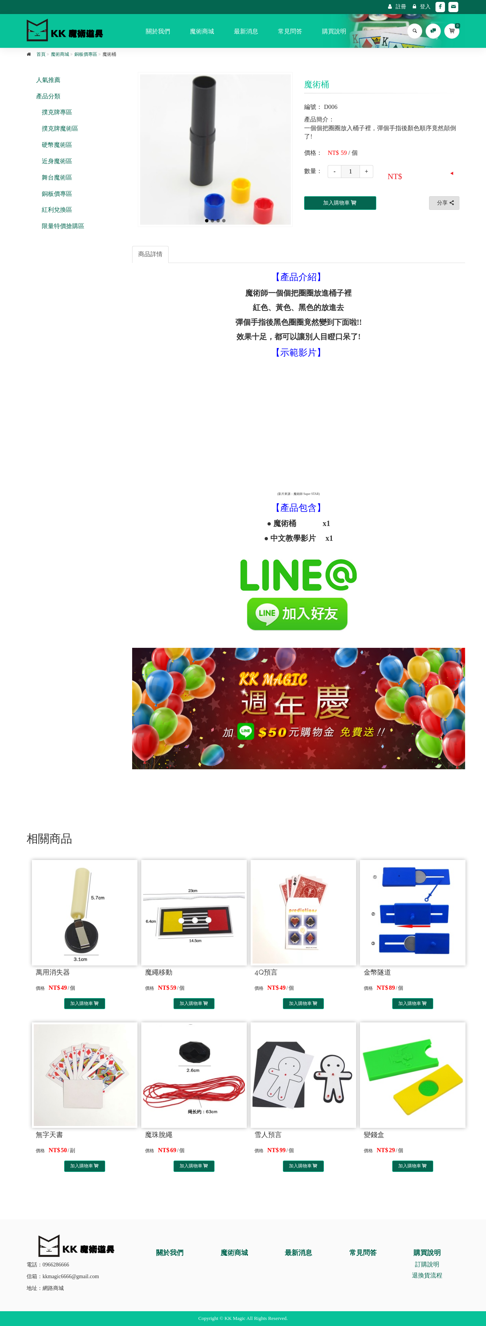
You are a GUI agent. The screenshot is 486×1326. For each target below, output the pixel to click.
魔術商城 (202, 31)
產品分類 (48, 96)
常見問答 (290, 31)
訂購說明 (427, 1264)
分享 (446, 203)
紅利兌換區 (57, 209)
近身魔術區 (57, 161)
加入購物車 (84, 1003)
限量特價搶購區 (63, 226)
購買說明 (334, 31)
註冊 (397, 6)
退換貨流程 (427, 1275)
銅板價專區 (85, 54)
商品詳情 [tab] (150, 254)
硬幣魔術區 (57, 145)
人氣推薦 (48, 80)
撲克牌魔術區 (60, 128)
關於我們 (158, 31)
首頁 (41, 54)
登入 (422, 6)
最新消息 (246, 31)
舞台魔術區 (57, 177)
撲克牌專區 (57, 112)
